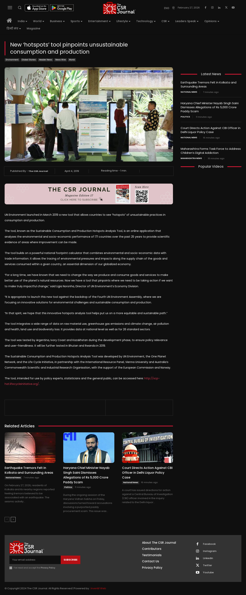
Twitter (207, 565)
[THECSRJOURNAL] (119, 8)
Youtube (208, 572)
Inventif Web (98, 588)
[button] (19, 7)
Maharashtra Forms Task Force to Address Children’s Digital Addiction (211, 151)
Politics (68, 487)
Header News (45, 60)
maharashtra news (191, 158)
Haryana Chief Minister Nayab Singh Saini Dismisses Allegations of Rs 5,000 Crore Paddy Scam (86, 475)
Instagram (209, 551)
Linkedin (208, 558)
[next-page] (13, 519)
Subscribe (70, 559)
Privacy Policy (48, 567)
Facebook (209, 544)
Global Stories (29, 60)
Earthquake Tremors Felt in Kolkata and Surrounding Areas (29, 470)
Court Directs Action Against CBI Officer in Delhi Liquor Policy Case (147, 473)
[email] (35, 560)
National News (13, 477)
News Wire (60, 60)
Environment (12, 60)
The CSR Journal (38, 171)
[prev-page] (7, 519)
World (72, 60)
